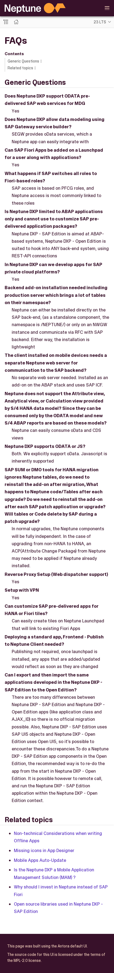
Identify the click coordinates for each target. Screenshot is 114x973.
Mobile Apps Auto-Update (40, 860)
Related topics (20, 68)
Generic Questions (23, 61)
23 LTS (100, 22)
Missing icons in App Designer (44, 850)
